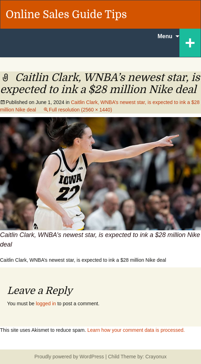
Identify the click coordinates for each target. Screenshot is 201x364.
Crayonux (155, 356)
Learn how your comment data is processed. (136, 330)
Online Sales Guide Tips (66, 14)
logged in (46, 303)
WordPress (91, 356)
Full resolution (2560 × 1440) (80, 109)
